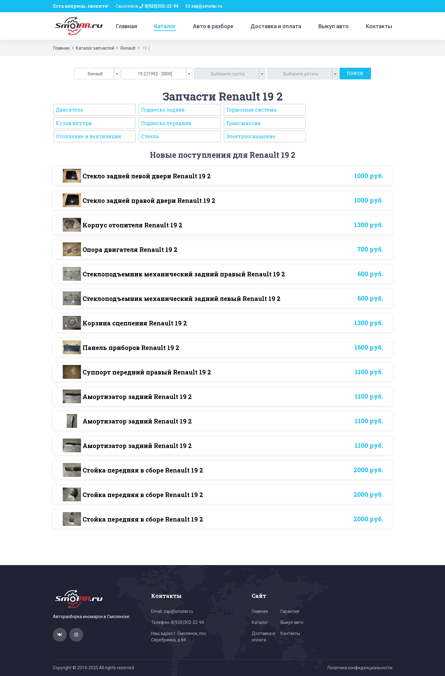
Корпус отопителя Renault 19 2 (132, 225)
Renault (128, 48)
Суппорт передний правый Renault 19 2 (147, 372)
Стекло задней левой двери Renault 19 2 (147, 176)
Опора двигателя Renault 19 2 (130, 249)
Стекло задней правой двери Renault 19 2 (149, 200)
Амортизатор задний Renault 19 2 (137, 397)
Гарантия (289, 611)
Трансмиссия (243, 123)
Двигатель (69, 109)
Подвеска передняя (166, 123)
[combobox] (97, 73)
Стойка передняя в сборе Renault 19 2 (143, 470)
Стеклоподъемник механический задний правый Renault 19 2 (184, 274)
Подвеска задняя (163, 109)
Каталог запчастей (95, 48)
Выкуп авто (333, 26)
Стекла (150, 136)
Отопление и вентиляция (88, 136)
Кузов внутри (74, 123)
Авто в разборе (213, 26)
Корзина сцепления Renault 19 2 (135, 323)
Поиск (355, 73)
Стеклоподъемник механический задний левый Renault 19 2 (181, 298)
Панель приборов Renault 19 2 (131, 347)
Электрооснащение (250, 136)
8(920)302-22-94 (161, 6)
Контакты (379, 26)
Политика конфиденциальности (360, 667)
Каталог (165, 26)
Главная (126, 26)
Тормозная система (251, 109)
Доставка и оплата (275, 26)
